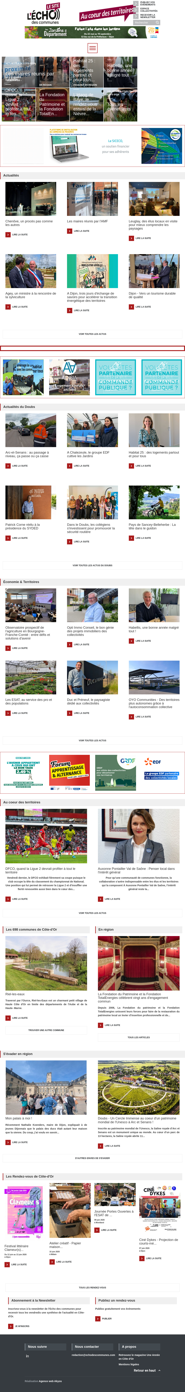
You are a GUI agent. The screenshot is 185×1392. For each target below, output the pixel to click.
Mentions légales (129, 1364)
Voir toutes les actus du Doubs (92, 565)
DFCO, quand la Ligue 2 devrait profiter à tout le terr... (18, 102)
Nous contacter (87, 1346)
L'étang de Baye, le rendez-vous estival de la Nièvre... (85, 104)
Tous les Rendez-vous (92, 1287)
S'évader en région (85, 85)
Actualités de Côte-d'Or (20, 63)
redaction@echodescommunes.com (93, 1355)
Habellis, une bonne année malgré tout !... (119, 72)
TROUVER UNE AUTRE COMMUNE (46, 1030)
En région (45, 85)
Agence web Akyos (50, 1381)
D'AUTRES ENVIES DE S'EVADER (92, 1158)
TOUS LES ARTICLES (139, 1037)
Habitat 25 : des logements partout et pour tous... (84, 70)
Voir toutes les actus (92, 334)
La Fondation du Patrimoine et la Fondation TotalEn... (52, 104)
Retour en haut (145, 1370)
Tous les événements (119, 109)
